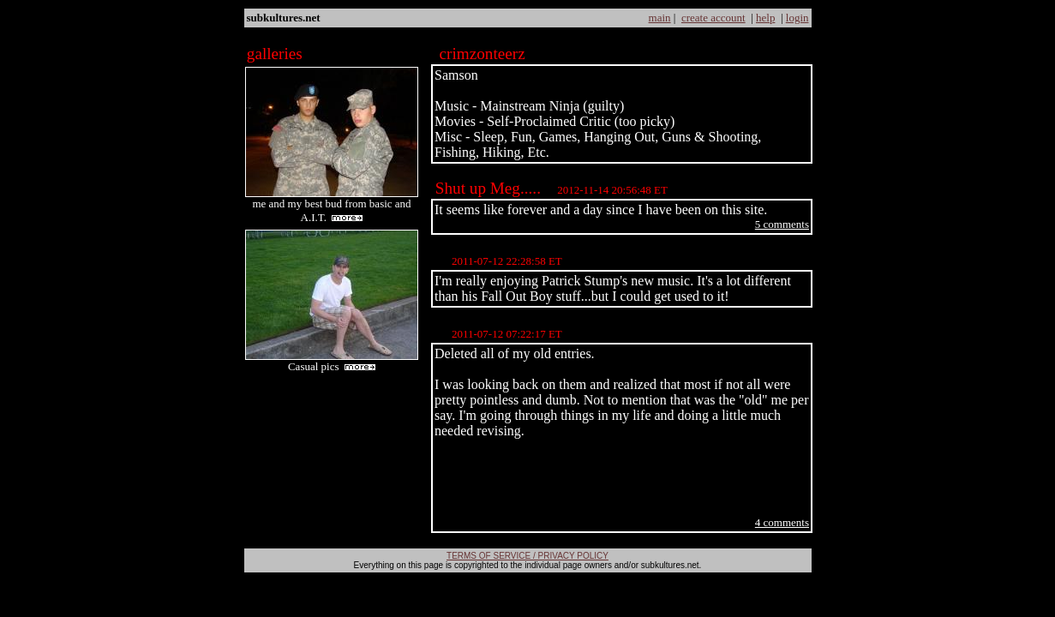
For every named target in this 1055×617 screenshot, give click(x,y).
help (765, 17)
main (660, 17)
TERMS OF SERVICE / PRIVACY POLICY (527, 555)
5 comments (782, 224)
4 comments (782, 522)
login (797, 17)
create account (713, 17)
